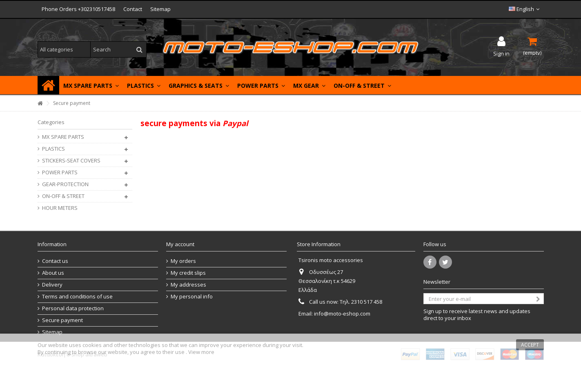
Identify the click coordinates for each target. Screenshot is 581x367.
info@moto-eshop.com (342, 313)
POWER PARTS (60, 172)
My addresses (188, 284)
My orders (183, 261)
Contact (132, 9)
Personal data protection (73, 308)
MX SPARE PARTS (63, 136)
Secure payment (62, 320)
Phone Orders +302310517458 (78, 9)
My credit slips (188, 272)
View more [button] (201, 352)
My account (180, 244)
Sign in (501, 53)
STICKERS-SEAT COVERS (71, 160)
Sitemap (160, 9)
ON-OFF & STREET (63, 196)
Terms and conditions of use (77, 296)
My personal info (192, 296)
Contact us (55, 261)
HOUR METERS (60, 208)
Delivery (52, 284)
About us (53, 272)
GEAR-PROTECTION (65, 184)
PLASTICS (53, 148)
